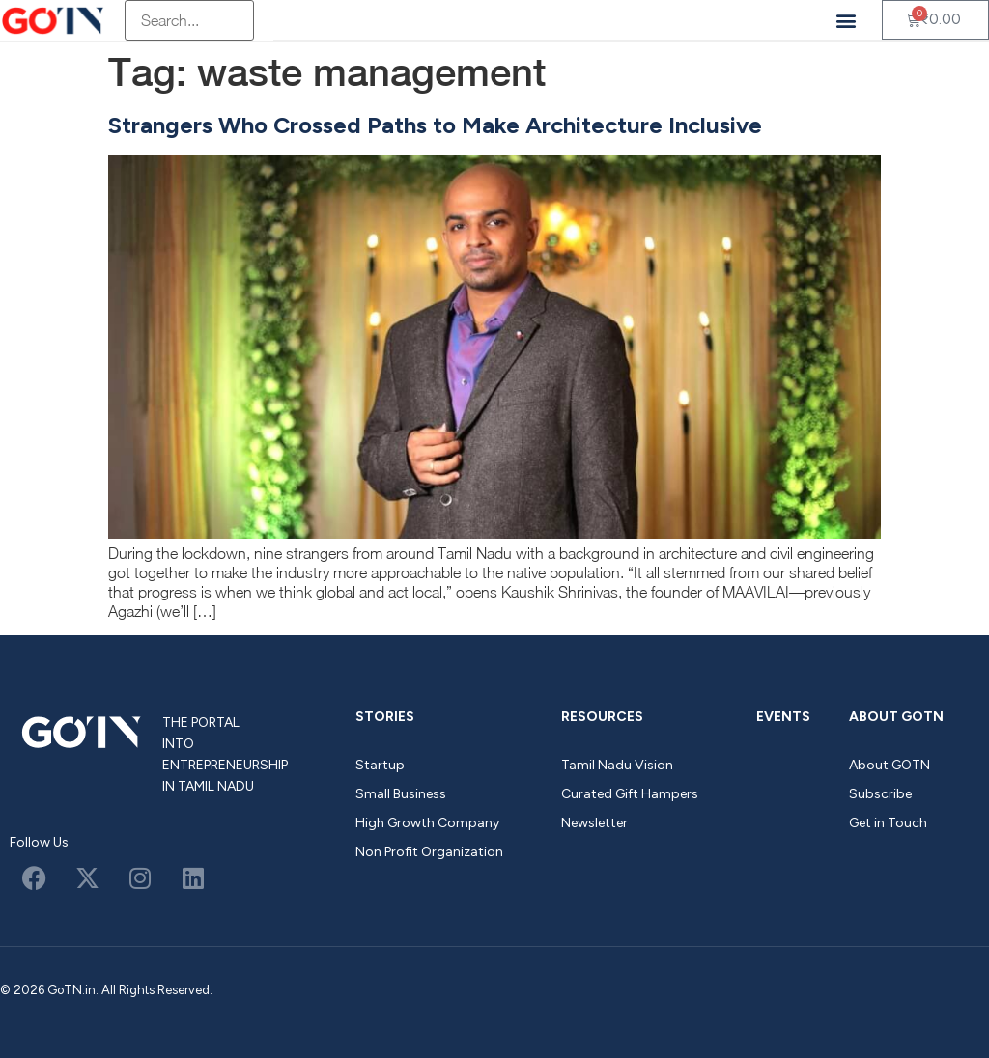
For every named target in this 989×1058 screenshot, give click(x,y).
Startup (380, 765)
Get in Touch (888, 823)
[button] (846, 20)
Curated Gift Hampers (629, 794)
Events (783, 717)
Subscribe (880, 794)
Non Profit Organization (429, 852)
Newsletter (594, 823)
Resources (602, 717)
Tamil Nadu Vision (617, 765)
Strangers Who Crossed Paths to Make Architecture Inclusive (435, 125)
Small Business (400, 794)
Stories (384, 717)
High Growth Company (427, 823)
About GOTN (896, 717)
